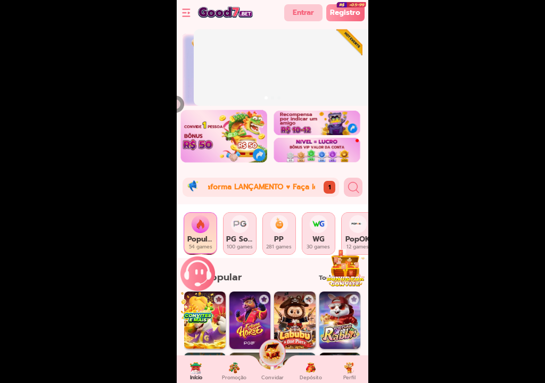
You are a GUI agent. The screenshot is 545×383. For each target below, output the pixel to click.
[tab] (200, 233)
